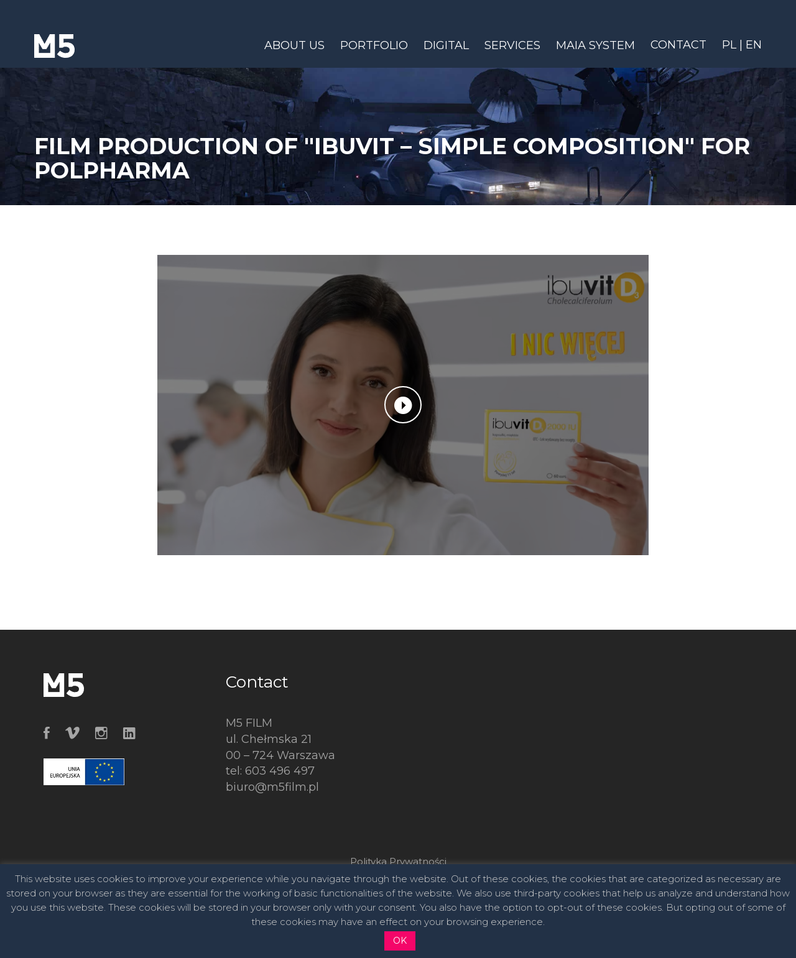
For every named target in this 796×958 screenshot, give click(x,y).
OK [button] (400, 940)
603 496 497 (280, 771)
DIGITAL (446, 45)
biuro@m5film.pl (272, 787)
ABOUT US (294, 45)
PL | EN (742, 45)
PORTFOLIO (374, 45)
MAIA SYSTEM (595, 45)
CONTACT (678, 45)
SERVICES (512, 45)
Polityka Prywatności (398, 861)
